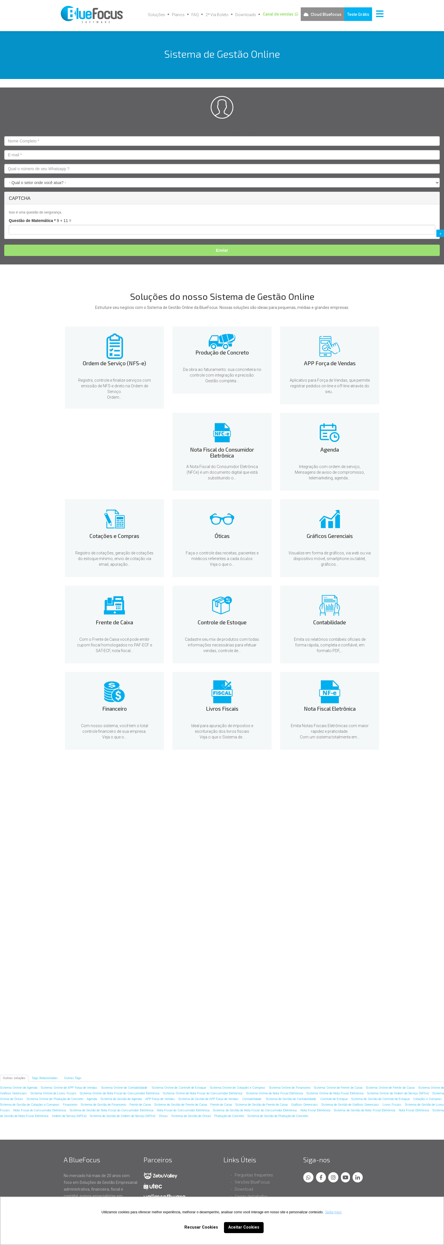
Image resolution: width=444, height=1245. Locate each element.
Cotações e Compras (180, 892)
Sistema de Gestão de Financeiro (103, 1105)
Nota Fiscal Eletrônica (180, 1023)
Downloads (245, 14)
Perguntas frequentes (254, 1175)
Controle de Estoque (180, 958)
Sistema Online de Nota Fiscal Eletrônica (274, 1093)
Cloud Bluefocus (326, 14)
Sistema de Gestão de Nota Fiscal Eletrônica (364, 1110)
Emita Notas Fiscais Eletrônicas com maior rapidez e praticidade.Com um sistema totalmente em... (330, 731)
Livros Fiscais (102, 1023)
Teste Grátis (358, 14)
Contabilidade (259, 958)
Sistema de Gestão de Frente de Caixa (180, 1105)
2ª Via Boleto (217, 14)
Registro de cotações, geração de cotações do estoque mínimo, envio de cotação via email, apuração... (114, 559)
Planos (178, 14)
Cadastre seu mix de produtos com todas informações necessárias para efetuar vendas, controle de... (222, 645)
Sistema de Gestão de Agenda (121, 1099)
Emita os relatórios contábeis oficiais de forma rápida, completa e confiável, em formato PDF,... (330, 645)
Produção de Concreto (180, 822)
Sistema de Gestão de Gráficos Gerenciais (350, 1105)
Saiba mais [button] (333, 1212)
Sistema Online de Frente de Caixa (338, 1088)
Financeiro (337, 958)
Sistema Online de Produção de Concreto (55, 1099)
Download (244, 1189)
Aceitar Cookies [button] (243, 1227)
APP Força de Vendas (259, 827)
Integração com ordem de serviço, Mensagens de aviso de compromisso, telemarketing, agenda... (330, 472)
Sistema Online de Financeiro (289, 1088)
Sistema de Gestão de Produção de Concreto (277, 1116)
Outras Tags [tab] (73, 1078)
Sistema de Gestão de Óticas (191, 1116)
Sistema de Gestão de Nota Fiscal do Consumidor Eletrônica (111, 1110)
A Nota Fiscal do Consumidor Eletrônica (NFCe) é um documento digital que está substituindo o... (222, 472)
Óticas (259, 892)
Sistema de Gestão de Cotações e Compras (29, 1105)
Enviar (222, 250)
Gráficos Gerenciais (337, 892)
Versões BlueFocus (252, 1182)
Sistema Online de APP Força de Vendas (69, 1088)
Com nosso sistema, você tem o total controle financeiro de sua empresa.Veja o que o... (114, 731)
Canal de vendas (278, 14)
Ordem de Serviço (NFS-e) (102, 834)
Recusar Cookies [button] (201, 1227)
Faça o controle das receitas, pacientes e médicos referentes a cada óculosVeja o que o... (222, 559)
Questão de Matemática (32, 220)
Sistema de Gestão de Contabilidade (291, 1099)
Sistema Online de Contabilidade (124, 1088)
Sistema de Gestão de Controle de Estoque (380, 1099)
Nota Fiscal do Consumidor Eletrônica (337, 830)
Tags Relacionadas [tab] (45, 1078)
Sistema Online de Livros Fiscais (53, 1093)
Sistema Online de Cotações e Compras (238, 1088)
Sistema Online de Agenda (18, 1088)
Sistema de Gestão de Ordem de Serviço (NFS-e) (122, 1116)
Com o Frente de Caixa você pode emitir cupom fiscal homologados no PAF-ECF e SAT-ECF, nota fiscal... (114, 645)
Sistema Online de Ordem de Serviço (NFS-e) (398, 1093)
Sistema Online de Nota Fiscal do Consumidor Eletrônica (119, 1093)
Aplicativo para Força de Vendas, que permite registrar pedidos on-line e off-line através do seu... (330, 386)
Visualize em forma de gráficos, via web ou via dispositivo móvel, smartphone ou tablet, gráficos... (330, 559)
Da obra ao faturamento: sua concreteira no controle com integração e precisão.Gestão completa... (222, 375)
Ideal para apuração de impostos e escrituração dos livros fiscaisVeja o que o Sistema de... (222, 731)
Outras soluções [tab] (14, 1078)
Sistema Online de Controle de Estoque (179, 1088)
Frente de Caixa (102, 958)
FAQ (195, 14)
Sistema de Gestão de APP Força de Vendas (208, 1099)
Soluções (156, 14)
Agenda (102, 892)
